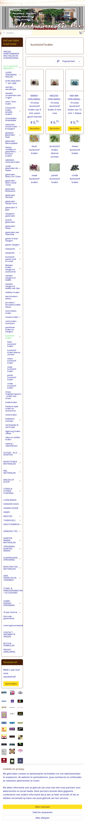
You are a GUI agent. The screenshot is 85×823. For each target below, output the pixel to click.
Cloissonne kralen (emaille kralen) (13, 110)
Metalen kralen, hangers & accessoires (13, 268)
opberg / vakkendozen (11, 444)
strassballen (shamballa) (11, 119)
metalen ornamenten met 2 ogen (13, 95)
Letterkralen (11, 414)
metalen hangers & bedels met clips (12, 286)
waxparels (13, 252)
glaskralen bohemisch (10, 190)
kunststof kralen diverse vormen (55, 151)
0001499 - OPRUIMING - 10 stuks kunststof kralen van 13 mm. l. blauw (74, 104)
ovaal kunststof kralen (34, 179)
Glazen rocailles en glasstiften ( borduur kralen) (13, 151)
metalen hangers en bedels (10, 277)
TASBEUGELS (12, 520)
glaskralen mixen (10, 227)
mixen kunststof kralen (75, 150)
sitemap (37, 818)
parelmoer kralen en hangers (10, 329)
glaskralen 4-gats (11, 208)
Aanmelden (11, 683)
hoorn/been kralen (10, 312)
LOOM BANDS (9, 500)
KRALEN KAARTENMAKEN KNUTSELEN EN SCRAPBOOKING (11, 54)
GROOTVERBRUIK (12, 524)
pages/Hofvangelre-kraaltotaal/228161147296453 (12, 809)
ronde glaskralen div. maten (13, 168)
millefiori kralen (12, 292)
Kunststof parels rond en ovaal (13, 259)
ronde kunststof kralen (75, 179)
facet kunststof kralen (34, 150)
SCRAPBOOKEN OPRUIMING (12, 558)
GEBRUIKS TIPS (12, 531)
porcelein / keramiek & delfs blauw (13, 304)
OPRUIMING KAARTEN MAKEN (12, 548)
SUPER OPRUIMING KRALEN (13, 74)
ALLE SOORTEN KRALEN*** (12, 67)
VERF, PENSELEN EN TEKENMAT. (12, 577)
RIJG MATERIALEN (12, 471)
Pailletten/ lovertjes (13, 419)
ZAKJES (6, 512)
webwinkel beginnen (51, 818)
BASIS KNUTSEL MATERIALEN (12, 567)
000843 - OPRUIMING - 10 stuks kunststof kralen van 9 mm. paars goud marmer (34, 106)
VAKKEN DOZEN (10, 508)
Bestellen (34, 128)
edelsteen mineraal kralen (12, 161)
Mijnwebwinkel (73, 818)
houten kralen (13, 317)
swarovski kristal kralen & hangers (13, 126)
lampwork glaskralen (10, 214)
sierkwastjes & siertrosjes (11, 426)
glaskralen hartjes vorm (11, 202)
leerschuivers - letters (12, 297)
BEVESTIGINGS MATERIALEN (12, 462)
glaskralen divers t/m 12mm (13, 175)
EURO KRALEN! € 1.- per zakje (13, 82)
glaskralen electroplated (11, 142)
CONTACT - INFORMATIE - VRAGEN (10, 634)
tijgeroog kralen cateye (12, 432)
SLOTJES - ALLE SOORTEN (12, 453)
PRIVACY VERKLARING (9, 650)
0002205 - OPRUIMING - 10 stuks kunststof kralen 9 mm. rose (55, 104)
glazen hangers (12, 244)
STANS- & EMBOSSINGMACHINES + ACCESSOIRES (13, 590)
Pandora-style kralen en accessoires (11, 408)
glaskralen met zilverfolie (12, 233)
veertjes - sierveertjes (10, 88)
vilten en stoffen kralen (12, 438)
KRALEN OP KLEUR (12, 480)
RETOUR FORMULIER (8, 644)
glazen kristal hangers (11, 239)
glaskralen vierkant (10, 196)
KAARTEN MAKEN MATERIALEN (12, 540)
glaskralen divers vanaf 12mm (10, 182)
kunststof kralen (13, 336)
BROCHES (12, 516)
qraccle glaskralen (10, 221)
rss (42, 818)
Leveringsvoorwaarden (13, 625)
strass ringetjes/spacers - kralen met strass (13, 395)
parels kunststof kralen (55, 179)
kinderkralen (11, 402)
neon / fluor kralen (10, 102)
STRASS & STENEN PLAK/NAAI (12, 490)
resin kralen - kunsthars (11, 322)
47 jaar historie (12, 612)
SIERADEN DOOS (11, 504)
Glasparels (13, 248)
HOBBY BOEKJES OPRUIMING (12, 603)
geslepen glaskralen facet (13, 134)
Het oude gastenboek (8, 617)
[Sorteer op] (68, 61)
